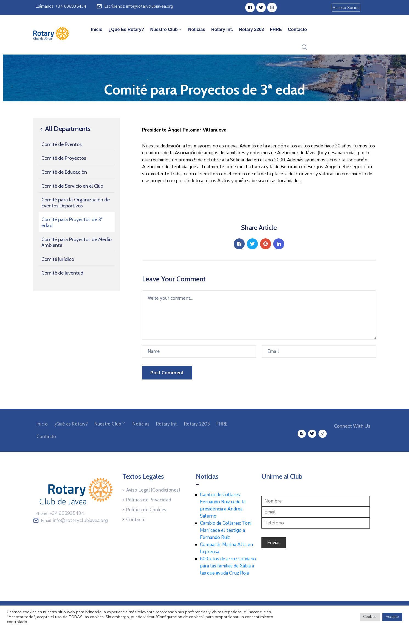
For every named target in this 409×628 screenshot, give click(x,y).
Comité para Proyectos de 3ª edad (72, 222)
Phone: (59, 513)
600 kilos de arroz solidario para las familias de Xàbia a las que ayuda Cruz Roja (228, 566)
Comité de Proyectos (63, 158)
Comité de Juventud (62, 273)
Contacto (297, 29)
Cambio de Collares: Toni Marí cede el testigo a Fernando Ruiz (225, 530)
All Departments (65, 129)
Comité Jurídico (57, 259)
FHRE (276, 29)
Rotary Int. (222, 29)
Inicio (97, 29)
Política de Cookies (146, 509)
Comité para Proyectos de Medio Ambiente (76, 242)
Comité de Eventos (61, 144)
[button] (346, 8)
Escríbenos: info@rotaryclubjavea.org (138, 6)
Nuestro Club (166, 29)
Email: (74, 520)
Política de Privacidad (148, 500)
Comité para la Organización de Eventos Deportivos (75, 203)
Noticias (196, 29)
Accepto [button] (392, 616)
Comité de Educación (64, 172)
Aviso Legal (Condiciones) (153, 490)
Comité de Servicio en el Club (72, 186)
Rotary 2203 (251, 29)
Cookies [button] (369, 616)
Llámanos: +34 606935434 (60, 6)
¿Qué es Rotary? (126, 29)
